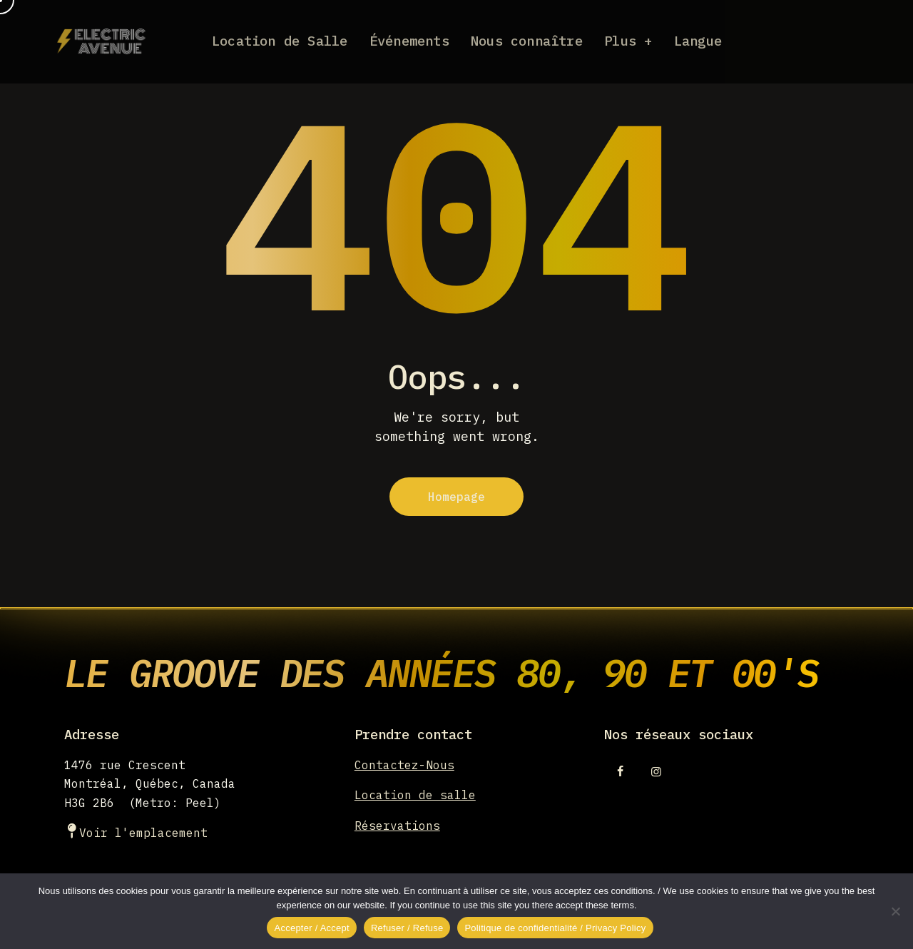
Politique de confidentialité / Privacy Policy (555, 928)
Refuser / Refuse (407, 928)
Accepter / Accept (311, 928)
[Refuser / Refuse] (895, 911)
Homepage (456, 496)
